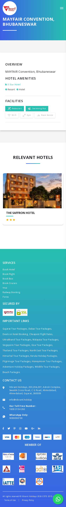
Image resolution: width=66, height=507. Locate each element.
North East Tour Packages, (44, 350)
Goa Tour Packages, (42, 345)
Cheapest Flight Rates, (41, 334)
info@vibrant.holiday (20, 399)
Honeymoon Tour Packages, (47, 361)
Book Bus (8, 278)
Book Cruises (10, 283)
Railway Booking (11, 292)
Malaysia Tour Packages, (46, 339)
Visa (5, 287)
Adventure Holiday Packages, (18, 366)
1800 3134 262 (17, 409)
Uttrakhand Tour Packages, (17, 339)
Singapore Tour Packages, (17, 345)
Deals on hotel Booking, (16, 334)
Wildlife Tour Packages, (47, 366)
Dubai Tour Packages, (40, 328)
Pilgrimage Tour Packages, (17, 361)
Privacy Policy (28, 500)
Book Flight (9, 274)
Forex (6, 296)
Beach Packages (11, 372)
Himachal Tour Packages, (16, 355)
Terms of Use (10, 500)
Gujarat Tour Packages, (15, 328)
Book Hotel (9, 269)
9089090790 (16, 418)
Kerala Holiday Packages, (44, 355)
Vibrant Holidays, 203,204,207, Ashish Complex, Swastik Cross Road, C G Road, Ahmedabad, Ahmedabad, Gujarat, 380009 (35, 390)
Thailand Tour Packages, (16, 350)
